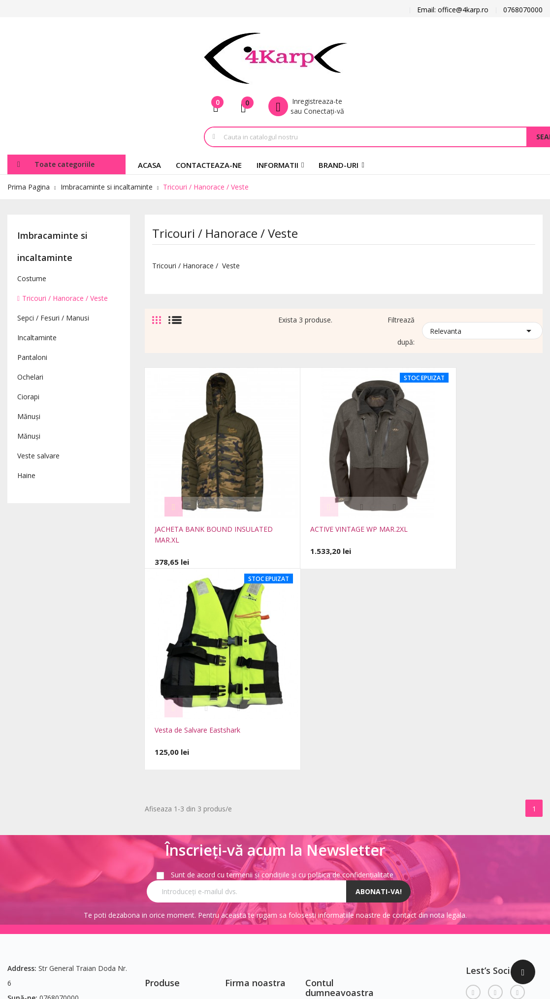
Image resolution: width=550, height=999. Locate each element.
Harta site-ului (167, 838)
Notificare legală (251, 794)
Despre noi (242, 838)
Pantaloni (32, 357)
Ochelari (30, 377)
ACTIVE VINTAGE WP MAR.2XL (336, 506)
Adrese (316, 833)
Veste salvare (38, 455)
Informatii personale (337, 789)
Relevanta (482, 329)
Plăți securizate (249, 853)
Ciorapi (28, 396)
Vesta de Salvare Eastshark (463, 506)
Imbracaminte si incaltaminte (52, 246)
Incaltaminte (37, 337)
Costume (31, 278)
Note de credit (328, 819)
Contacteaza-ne (170, 824)
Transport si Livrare (256, 779)
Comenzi (319, 804)
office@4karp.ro (32, 801)
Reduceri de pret (171, 779)
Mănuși (28, 416)
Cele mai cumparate (177, 809)
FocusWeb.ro (88, 919)
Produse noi (164, 794)
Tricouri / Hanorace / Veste (65, 298)
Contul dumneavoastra (339, 761)
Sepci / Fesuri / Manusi (53, 317)
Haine (26, 475)
